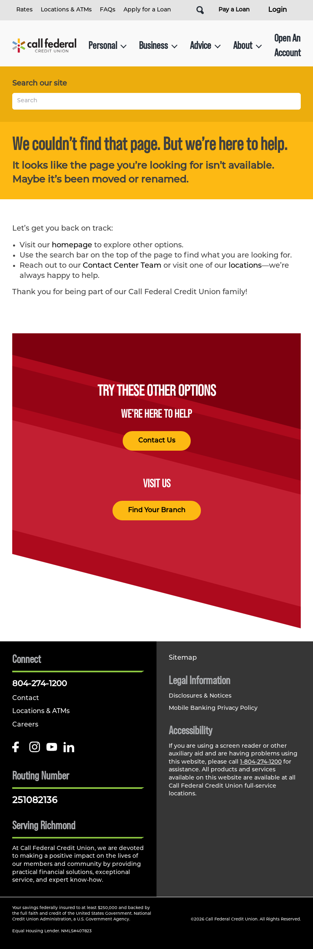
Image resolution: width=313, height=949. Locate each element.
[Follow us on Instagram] (34, 750)
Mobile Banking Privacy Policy (213, 708)
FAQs (107, 10)
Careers (25, 725)
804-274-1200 (39, 684)
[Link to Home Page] (44, 45)
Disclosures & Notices (200, 696)
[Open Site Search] (200, 10)
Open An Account (287, 45)
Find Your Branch (156, 510)
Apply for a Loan (147, 10)
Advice (205, 45)
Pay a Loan (234, 10)
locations (245, 266)
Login (277, 10)
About (247, 45)
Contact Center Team (122, 266)
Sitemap (183, 658)
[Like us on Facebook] (17, 750)
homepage (72, 245)
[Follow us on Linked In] (69, 750)
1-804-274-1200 (261, 762)
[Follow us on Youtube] (51, 750)
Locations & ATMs (66, 10)
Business (158, 45)
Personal (107, 45)
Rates (24, 10)
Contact (25, 698)
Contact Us (156, 441)
